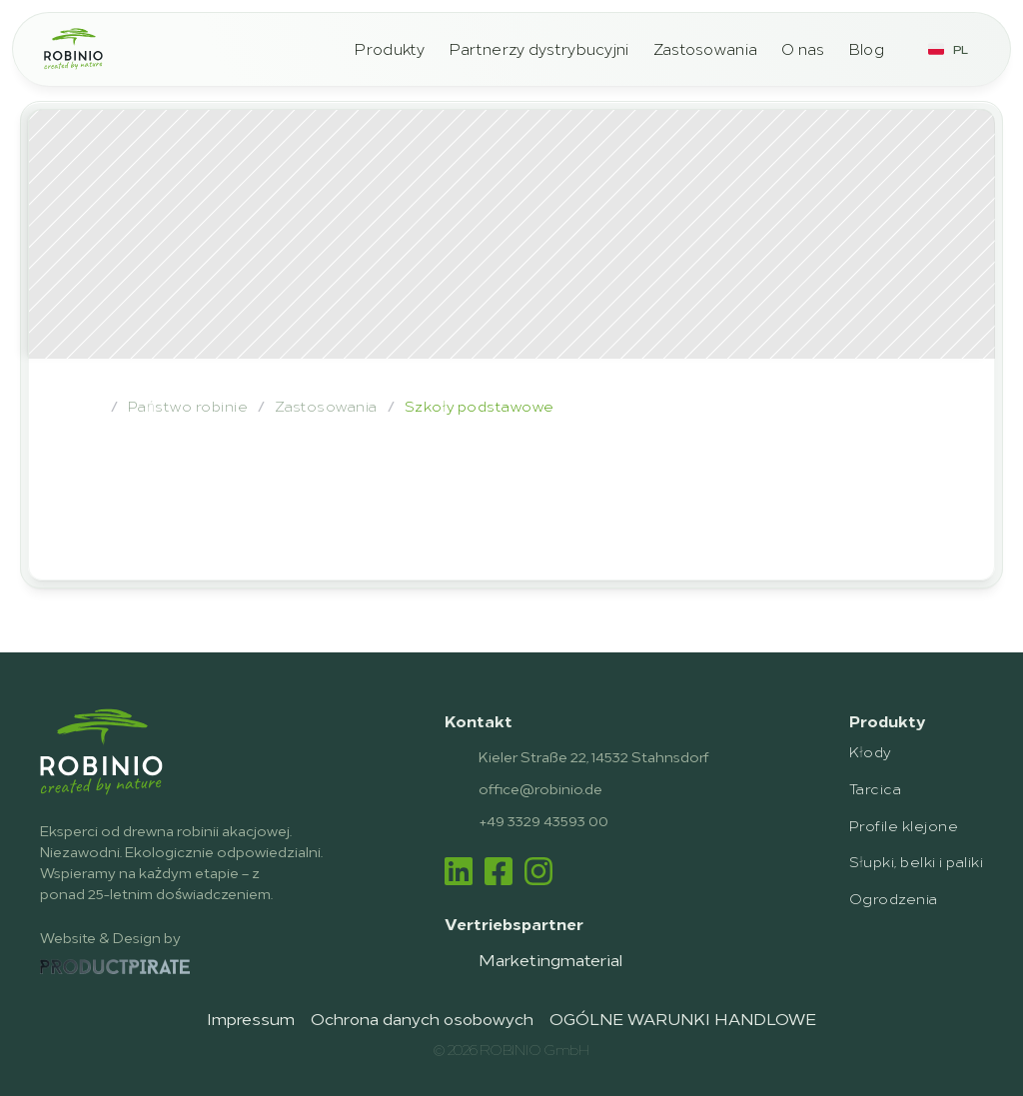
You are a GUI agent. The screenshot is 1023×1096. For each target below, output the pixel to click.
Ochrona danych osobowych (422, 1018)
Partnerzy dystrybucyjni (539, 48)
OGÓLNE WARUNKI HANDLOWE (682, 1018)
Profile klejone (903, 824)
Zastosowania (705, 48)
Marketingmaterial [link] (550, 959)
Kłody (870, 750)
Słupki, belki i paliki (916, 860)
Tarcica (875, 787)
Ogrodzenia (893, 897)
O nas (803, 48)
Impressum (251, 1018)
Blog (866, 48)
